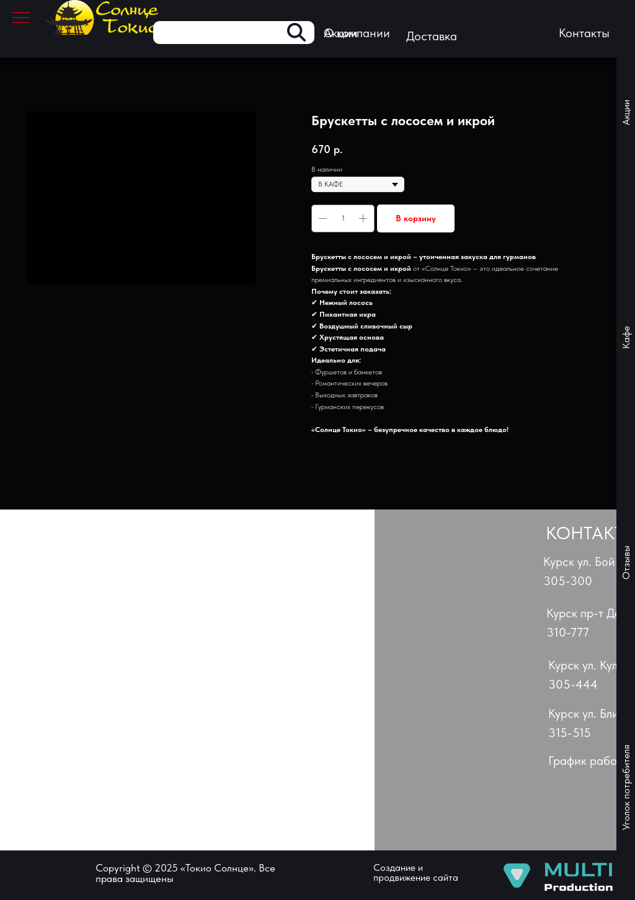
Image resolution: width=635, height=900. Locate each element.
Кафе (626, 337)
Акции (626, 112)
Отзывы (626, 562)
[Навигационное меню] (21, 18)
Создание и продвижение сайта (415, 872)
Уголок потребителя (626, 788)
